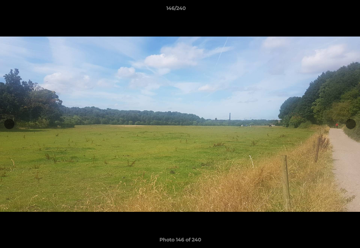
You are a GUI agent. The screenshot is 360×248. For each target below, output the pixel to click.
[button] (331, 10)
